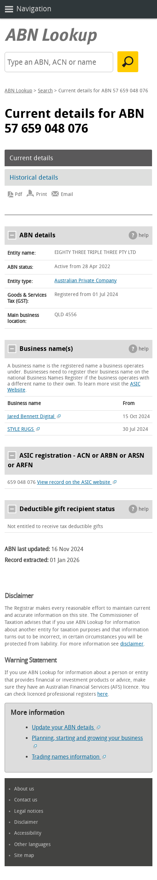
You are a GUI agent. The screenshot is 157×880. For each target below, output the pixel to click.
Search (45, 91)
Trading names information (69, 756)
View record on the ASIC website (77, 482)
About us (24, 789)
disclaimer (132, 644)
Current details (31, 158)
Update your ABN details (66, 727)
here (102, 694)
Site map (24, 855)
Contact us (25, 800)
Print (41, 194)
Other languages (32, 844)
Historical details (34, 177)
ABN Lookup (18, 91)
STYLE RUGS (23, 429)
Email (67, 194)
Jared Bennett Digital (34, 416)
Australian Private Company (85, 281)
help (144, 235)
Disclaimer (26, 822)
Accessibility (27, 833)
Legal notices (28, 811)
